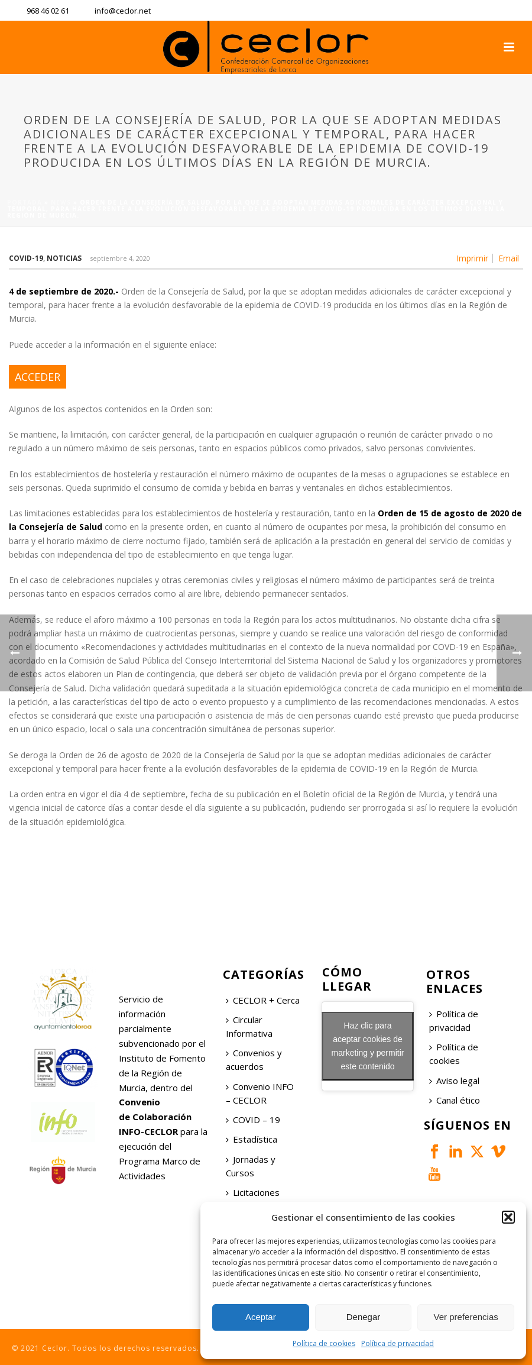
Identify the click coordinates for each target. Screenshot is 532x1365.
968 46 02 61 (48, 10)
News (61, 202)
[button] (508, 1217)
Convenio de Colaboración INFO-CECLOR (155, 1116)
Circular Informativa (249, 1026)
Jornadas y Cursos (250, 1166)
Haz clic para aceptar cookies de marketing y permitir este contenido (368, 1046)
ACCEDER (37, 377)
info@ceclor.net (123, 10)
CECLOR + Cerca (263, 1000)
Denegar (363, 1317)
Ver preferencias (466, 1317)
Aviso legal (454, 1080)
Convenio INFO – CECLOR (260, 1093)
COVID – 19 (253, 1119)
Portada (24, 202)
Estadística (251, 1139)
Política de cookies (324, 1343)
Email (508, 258)
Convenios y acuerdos (254, 1059)
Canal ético (454, 1100)
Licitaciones (253, 1192)
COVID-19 (26, 258)
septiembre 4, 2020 (120, 258)
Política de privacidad (397, 1343)
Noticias (64, 258)
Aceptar (260, 1317)
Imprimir (472, 258)
